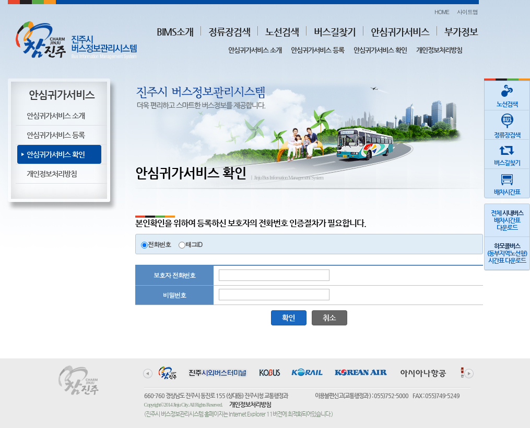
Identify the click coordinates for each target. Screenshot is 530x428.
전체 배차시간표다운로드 (507, 220)
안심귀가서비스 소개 (254, 50)
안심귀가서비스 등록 (317, 50)
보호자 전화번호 (174, 275)
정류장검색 (229, 31)
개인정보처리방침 (439, 50)
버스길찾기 (335, 31)
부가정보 (461, 31)
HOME (441, 12)
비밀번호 (174, 294)
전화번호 (159, 244)
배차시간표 (507, 182)
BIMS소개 (175, 31)
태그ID (193, 244)
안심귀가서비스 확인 (380, 50)
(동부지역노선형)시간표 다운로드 (507, 253)
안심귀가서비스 (400, 31)
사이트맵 (467, 12)
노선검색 (282, 31)
